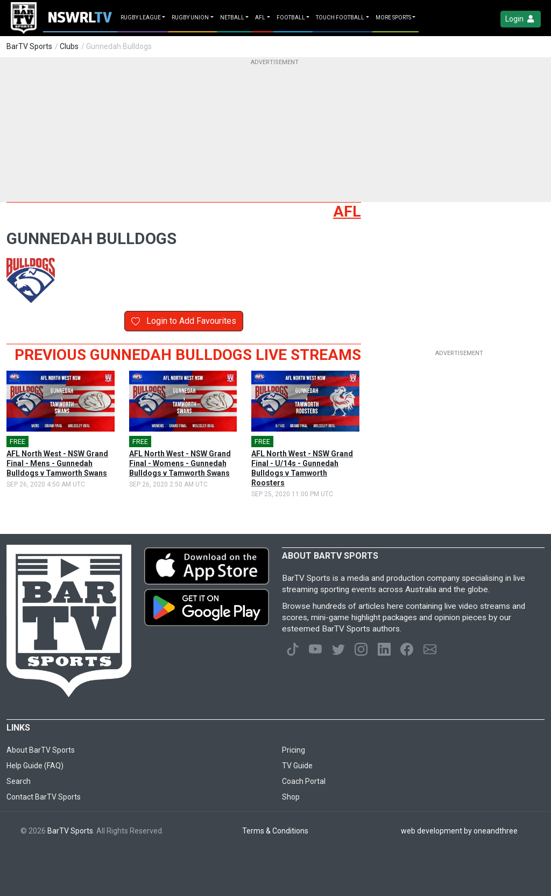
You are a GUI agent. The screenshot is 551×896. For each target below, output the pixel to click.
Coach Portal (304, 781)
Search (18, 781)
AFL (347, 211)
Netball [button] (232, 17)
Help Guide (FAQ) (34, 765)
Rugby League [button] (141, 17)
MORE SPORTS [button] (393, 17)
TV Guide (297, 765)
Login (520, 19)
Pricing (293, 750)
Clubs (69, 46)
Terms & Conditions (275, 830)
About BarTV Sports (40, 750)
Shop (291, 797)
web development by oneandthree (459, 830)
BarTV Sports (29, 46)
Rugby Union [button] (190, 17)
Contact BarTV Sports (43, 797)
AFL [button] (260, 17)
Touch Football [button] (340, 17)
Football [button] (291, 17)
